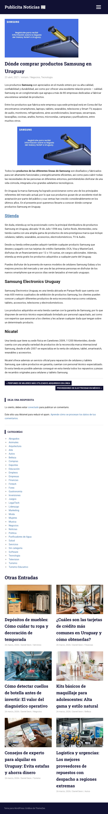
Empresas (14, 476)
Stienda (12, 215)
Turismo (13, 563)
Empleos (13, 472)
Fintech (12, 484)
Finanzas (13, 480)
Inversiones (14, 495)
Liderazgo (14, 506)
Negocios (35, 77)
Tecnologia (47, 77)
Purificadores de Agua (20, 536)
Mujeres (13, 517)
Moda (12, 514)
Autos (12, 453)
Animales (13, 442)
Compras (13, 461)
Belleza (12, 457)
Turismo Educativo (18, 567)
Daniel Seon (26, 645)
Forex (11, 487)
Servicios (13, 544)
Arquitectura (15, 446)
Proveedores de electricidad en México (78, 388)
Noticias (13, 529)
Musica (12, 521)
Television (14, 559)
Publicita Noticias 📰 (25, 7)
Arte (11, 450)
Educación (14, 469)
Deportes (13, 465)
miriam (24, 77)
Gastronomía (15, 491)
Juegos (12, 499)
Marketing (14, 510)
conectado (33, 407)
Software (13, 552)
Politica (13, 533)
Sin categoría (15, 548)
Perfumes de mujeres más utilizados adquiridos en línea (39, 383)
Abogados (14, 438)
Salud (12, 540)
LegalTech (14, 502)
